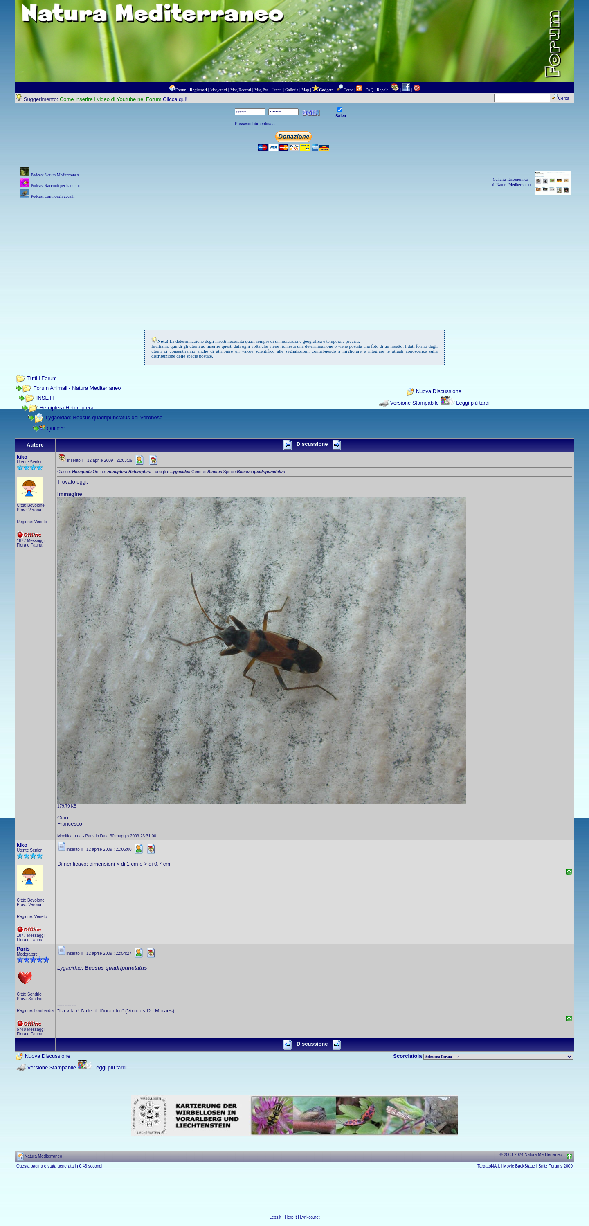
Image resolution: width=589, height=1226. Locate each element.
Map (305, 90)
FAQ (369, 90)
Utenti (277, 90)
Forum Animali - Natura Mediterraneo (77, 388)
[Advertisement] (294, 257)
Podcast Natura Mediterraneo (55, 175)
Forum (181, 90)
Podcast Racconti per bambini (55, 185)
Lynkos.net (310, 1217)
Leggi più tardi (473, 403)
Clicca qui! (175, 99)
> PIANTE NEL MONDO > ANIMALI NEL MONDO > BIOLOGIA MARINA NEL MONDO (498, 1057)
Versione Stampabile (414, 403)
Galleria (291, 90)
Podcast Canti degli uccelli (52, 196)
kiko (22, 457)
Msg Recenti (240, 90)
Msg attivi (218, 90)
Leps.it (275, 1217)
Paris (23, 949)
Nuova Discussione (438, 392)
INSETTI (46, 398)
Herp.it (291, 1217)
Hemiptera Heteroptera (67, 408)
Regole (382, 90)
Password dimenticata (255, 123)
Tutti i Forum (41, 378)
